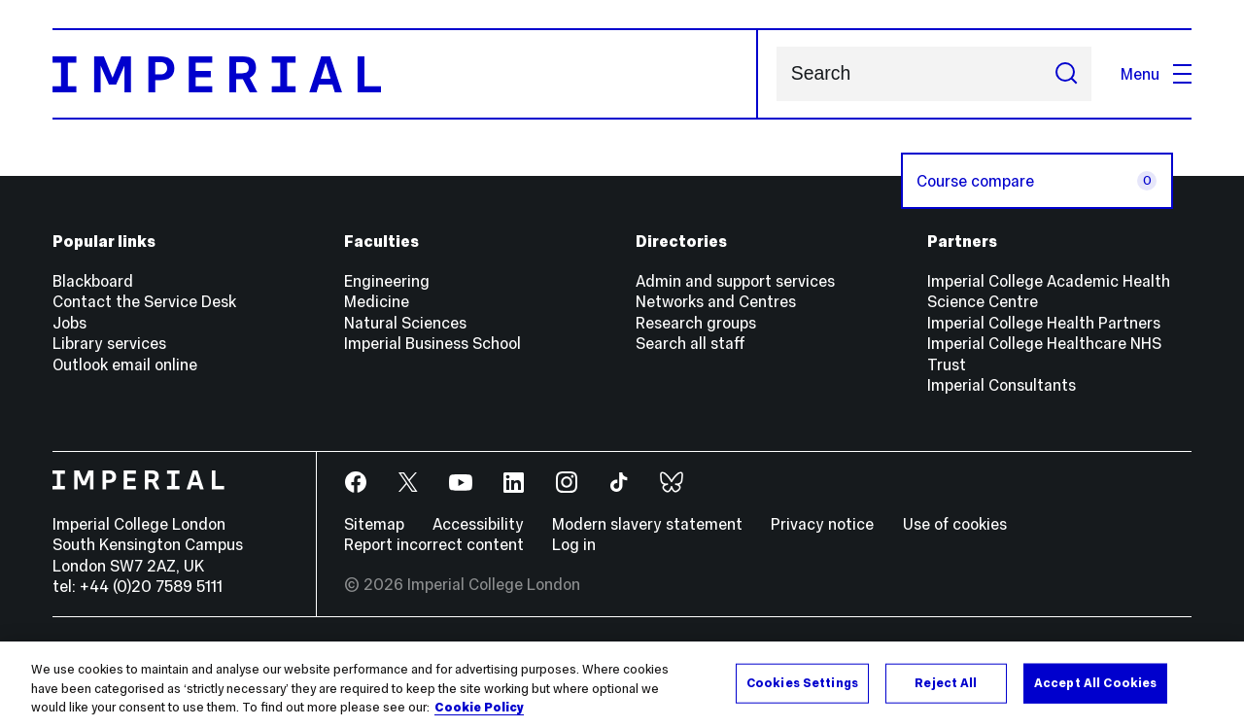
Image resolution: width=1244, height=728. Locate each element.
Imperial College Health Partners (1043, 322)
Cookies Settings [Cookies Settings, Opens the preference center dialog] (802, 682)
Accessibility (478, 524)
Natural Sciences (405, 322)
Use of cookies (955, 524)
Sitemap (374, 524)
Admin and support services (735, 281)
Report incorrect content (434, 544)
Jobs (69, 322)
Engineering (387, 281)
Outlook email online (124, 364)
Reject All (946, 682)
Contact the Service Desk (144, 301)
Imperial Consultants (1001, 385)
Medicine (376, 301)
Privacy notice (822, 524)
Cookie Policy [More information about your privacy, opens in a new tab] (479, 707)
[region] (622, 684)
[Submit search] (1065, 74)
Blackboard (92, 281)
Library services (109, 343)
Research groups (696, 322)
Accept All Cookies (1095, 682)
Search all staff (690, 343)
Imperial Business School (432, 343)
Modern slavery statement (647, 524)
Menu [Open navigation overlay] (1156, 74)
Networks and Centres (716, 301)
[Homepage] (405, 74)
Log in (574, 544)
